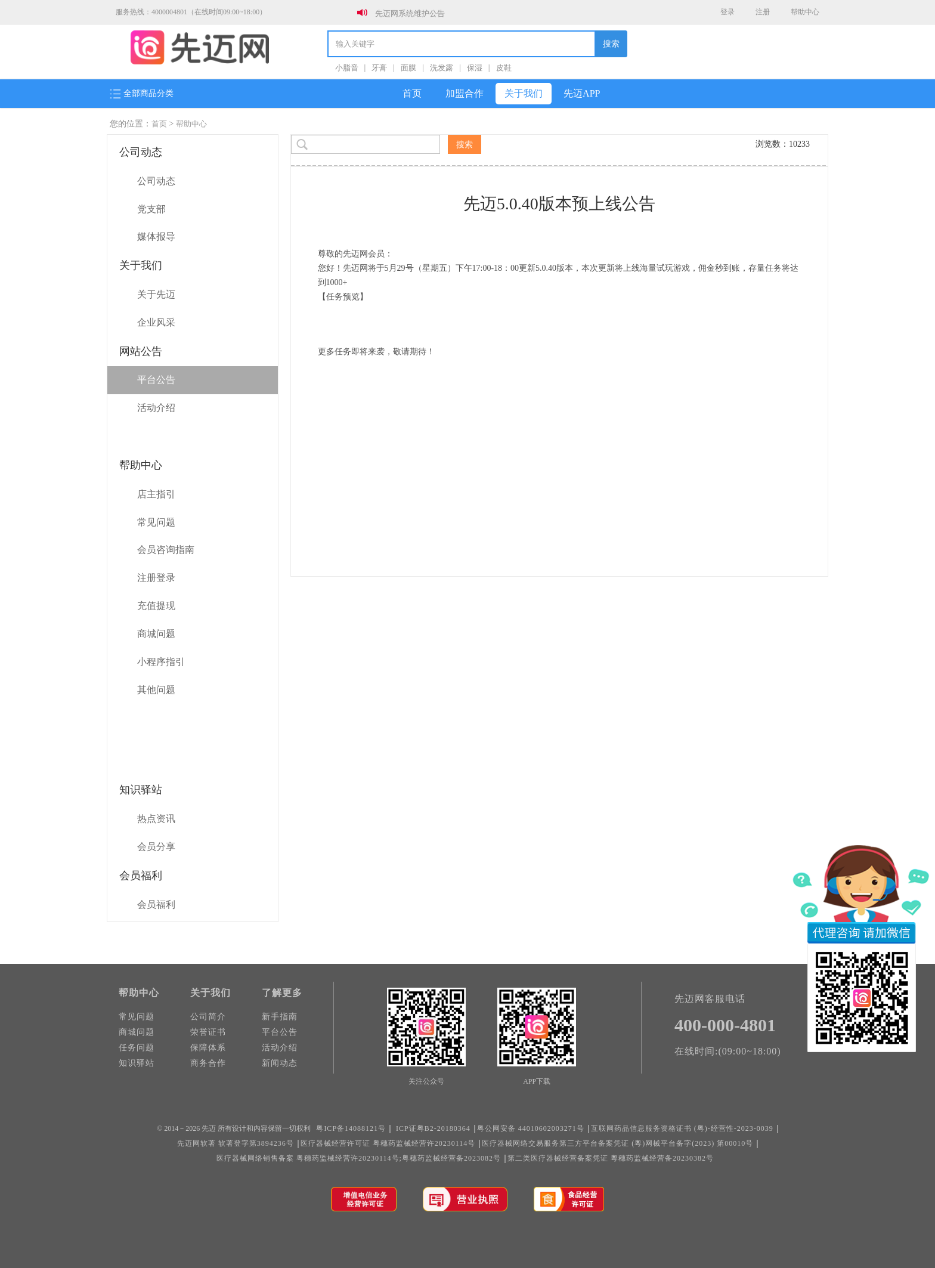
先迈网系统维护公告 (410, 13)
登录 (727, 12)
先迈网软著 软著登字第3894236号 (235, 1143)
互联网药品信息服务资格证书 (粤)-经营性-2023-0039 (682, 1128)
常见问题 (156, 522)
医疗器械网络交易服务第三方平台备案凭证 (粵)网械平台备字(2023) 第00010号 (617, 1143)
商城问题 (156, 634)
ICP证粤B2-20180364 (433, 1128)
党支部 (151, 209)
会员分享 (156, 847)
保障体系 (208, 1047)
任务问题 (136, 1047)
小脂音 (346, 67)
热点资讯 (156, 819)
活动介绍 (156, 408)
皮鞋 (504, 67)
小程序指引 (161, 662)
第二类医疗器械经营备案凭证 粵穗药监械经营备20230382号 (610, 1158)
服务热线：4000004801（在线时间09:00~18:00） (191, 12)
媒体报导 (156, 236)
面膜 (408, 67)
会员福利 (156, 904)
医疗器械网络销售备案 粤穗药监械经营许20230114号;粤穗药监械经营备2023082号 (358, 1158)
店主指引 (156, 494)
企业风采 (156, 322)
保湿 (474, 67)
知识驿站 (136, 1063)
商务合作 (208, 1063)
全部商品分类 (142, 93)
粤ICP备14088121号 (351, 1128)
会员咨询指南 (165, 550)
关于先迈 (156, 294)
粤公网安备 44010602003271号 (530, 1128)
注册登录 (156, 578)
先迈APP (582, 93)
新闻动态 (280, 1063)
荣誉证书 (208, 1032)
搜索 (611, 43)
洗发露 (441, 67)
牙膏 (379, 67)
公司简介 (208, 1016)
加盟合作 (464, 93)
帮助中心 (805, 12)
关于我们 (523, 93)
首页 (412, 93)
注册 (763, 12)
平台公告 (156, 380)
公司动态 (156, 181)
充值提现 (156, 606)
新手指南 (280, 1016)
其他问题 (156, 690)
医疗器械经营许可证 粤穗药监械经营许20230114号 (388, 1143)
